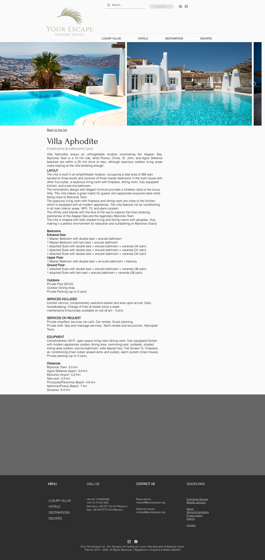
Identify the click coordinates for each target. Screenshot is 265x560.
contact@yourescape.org (150, 512)
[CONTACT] (161, 6)
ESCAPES (55, 518)
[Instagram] (180, 6)
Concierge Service (197, 499)
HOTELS (54, 506)
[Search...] (125, 5)
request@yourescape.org (150, 502)
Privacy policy (195, 515)
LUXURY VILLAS (60, 500)
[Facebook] (186, 6)
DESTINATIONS (59, 512)
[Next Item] (254, 83)
